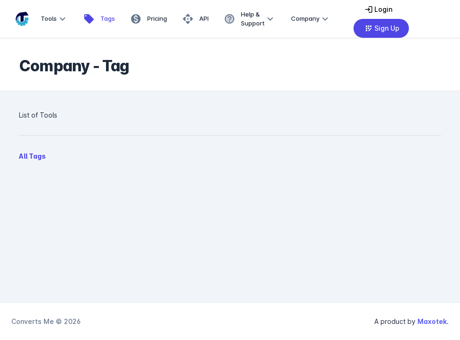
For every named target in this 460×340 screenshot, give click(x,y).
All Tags (32, 156)
